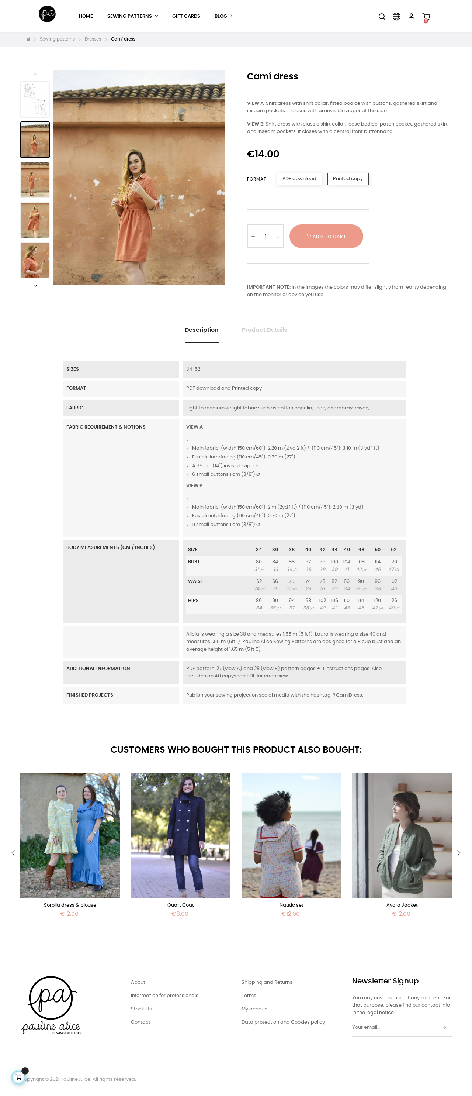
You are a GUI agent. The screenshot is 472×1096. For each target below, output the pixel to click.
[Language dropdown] (396, 16)
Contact (140, 1022)
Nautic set (291, 905)
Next (35, 285)
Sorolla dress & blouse (70, 905)
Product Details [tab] (264, 330)
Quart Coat (180, 905)
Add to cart (326, 236)
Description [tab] (202, 330)
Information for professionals (164, 995)
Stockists (141, 1009)
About (138, 982)
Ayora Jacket (402, 905)
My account (255, 1009)
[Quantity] (265, 236)
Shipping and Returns (267, 982)
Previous (35, 73)
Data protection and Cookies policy (283, 1022)
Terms (249, 995)
